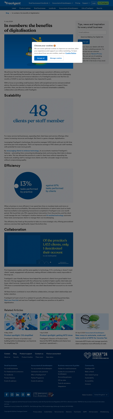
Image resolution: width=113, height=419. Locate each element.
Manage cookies (56, 58)
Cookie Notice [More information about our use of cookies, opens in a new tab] (70, 53)
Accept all (40, 58)
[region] (57, 52)
